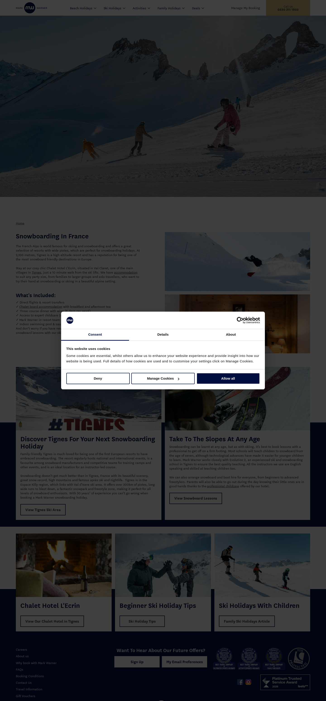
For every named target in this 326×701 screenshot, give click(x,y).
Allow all (228, 378)
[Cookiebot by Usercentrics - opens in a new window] (240, 320)
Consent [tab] (95, 334)
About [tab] (231, 334)
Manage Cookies (163, 378)
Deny (98, 378)
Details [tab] (163, 334)
